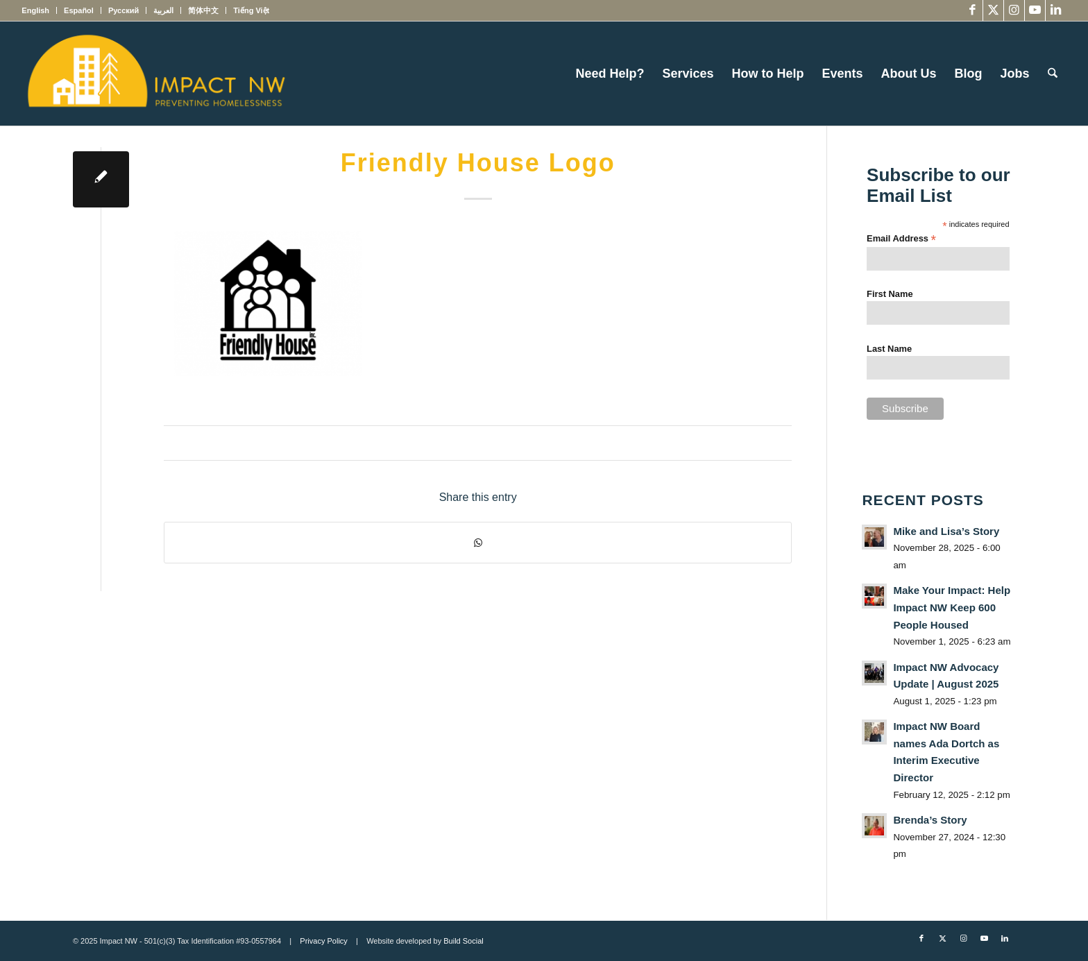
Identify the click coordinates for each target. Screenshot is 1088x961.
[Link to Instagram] (1014, 10)
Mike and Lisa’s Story (946, 531)
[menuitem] (39, 10)
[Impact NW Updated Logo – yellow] (155, 74)
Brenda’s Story (930, 820)
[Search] (1052, 74)
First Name (890, 294)
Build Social (463, 941)
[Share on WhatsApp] (478, 542)
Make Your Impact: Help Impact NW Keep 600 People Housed (951, 607)
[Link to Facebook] (972, 10)
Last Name (889, 348)
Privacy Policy (323, 941)
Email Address (901, 239)
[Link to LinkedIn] (1056, 10)
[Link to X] (993, 10)
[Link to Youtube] (1035, 10)
